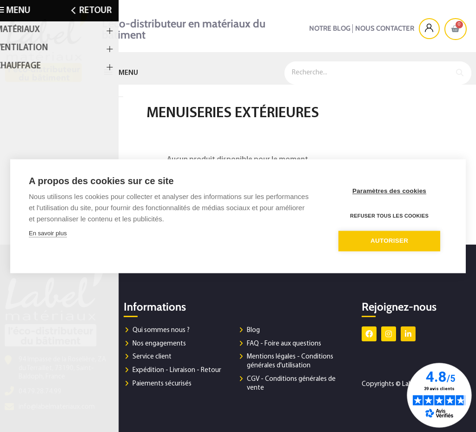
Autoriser (391, 240)
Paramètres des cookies (391, 191)
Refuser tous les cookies (391, 216)
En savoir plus (48, 233)
